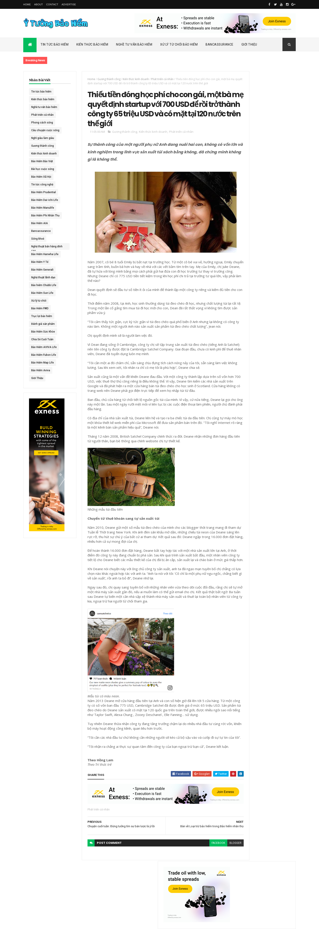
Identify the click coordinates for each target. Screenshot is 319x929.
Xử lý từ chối (38, 300)
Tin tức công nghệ (42, 184)
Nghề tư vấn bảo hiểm (44, 107)
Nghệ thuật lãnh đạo (43, 277)
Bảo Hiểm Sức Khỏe (43, 331)
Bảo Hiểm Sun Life (42, 292)
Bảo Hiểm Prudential (43, 192)
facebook (193, 889)
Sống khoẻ (37, 238)
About (38, 4)
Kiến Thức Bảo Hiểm (92, 44)
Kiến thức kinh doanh (44, 153)
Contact (52, 4)
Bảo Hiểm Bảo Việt (42, 161)
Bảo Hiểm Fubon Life (43, 354)
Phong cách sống (42, 122)
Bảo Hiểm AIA (39, 223)
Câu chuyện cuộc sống (45, 130)
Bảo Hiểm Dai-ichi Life (44, 200)
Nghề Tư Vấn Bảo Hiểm (134, 44)
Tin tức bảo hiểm (41, 91)
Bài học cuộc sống (42, 169)
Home (27, 4)
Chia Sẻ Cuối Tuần (42, 339)
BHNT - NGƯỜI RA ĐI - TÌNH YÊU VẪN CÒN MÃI (271, 254)
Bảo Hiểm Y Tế (39, 262)
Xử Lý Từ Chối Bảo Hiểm (179, 44)
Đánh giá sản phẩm (43, 323)
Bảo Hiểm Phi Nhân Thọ (45, 215)
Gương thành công (42, 145)
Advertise (69, 4)
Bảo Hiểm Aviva (40, 370)
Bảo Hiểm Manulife (42, 207)
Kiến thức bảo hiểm (42, 99)
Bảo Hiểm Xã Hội (41, 176)
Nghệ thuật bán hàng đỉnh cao (43, 247)
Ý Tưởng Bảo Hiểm (93, 922)
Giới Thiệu (249, 44)
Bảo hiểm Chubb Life (43, 285)
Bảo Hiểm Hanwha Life (44, 254)
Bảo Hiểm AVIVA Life (44, 347)
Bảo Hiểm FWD (40, 308)
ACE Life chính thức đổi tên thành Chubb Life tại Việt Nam (272, 211)
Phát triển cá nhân (42, 114)
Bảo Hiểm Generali (42, 269)
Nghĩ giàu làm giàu (42, 138)
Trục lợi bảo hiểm (41, 316)
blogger (211, 889)
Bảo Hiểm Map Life (42, 362)
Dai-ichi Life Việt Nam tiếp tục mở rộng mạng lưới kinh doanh (271, 192)
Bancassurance (219, 44)
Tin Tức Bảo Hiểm (54, 44)
